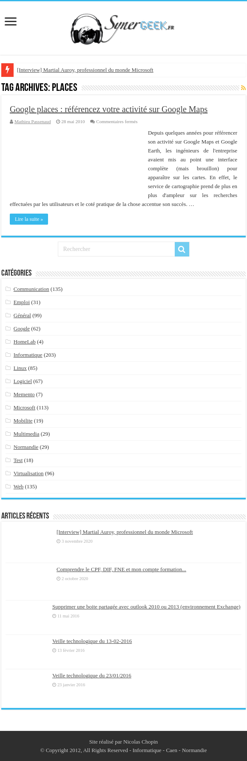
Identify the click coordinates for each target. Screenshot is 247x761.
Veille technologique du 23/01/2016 (91, 675)
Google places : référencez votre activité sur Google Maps (108, 109)
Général (22, 315)
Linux (20, 368)
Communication (31, 289)
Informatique (28, 355)
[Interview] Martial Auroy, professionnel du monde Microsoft (85, 70)
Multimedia (27, 434)
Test (18, 460)
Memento (24, 394)
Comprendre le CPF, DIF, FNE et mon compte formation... (121, 569)
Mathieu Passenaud (32, 121)
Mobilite (23, 420)
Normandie (26, 447)
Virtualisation (29, 473)
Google (22, 328)
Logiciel (23, 381)
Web (19, 486)
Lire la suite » (29, 219)
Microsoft (24, 407)
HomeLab (25, 341)
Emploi (22, 302)
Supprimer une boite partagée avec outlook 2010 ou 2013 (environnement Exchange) (146, 606)
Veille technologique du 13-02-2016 (92, 641)
